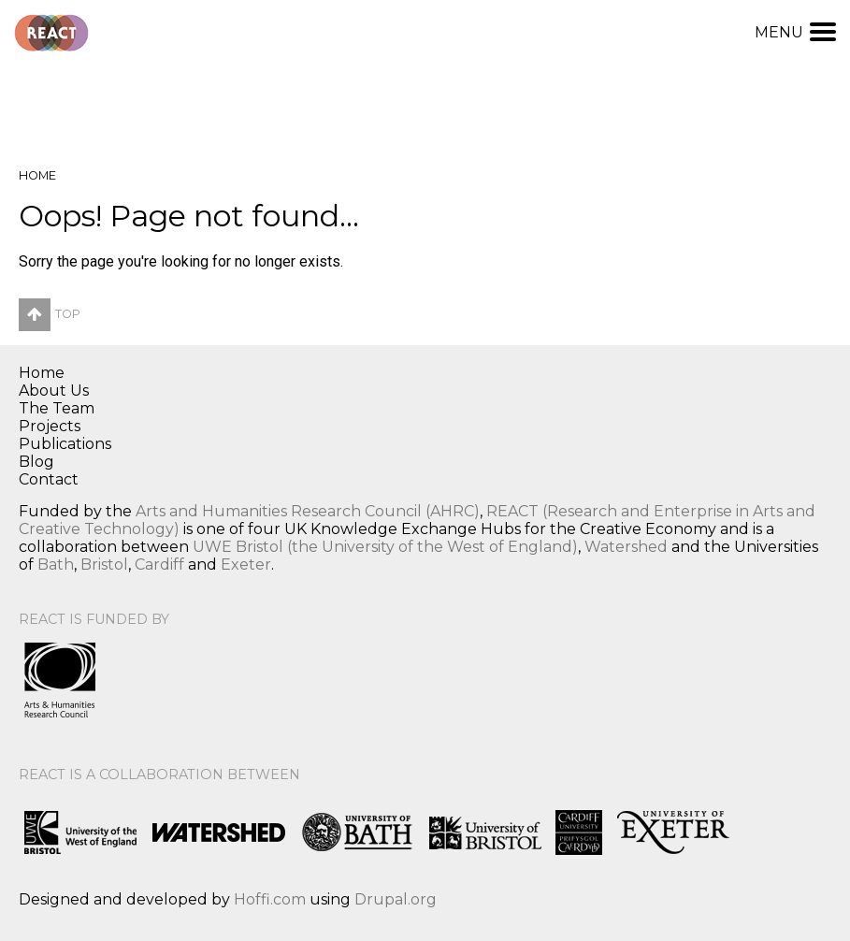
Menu (795, 32)
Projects (49, 426)
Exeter (246, 564)
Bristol (104, 564)
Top (49, 314)
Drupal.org (395, 899)
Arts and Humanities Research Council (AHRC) (308, 511)
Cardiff (159, 564)
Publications (65, 444)
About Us (54, 390)
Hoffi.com (270, 899)
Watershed (626, 547)
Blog (36, 461)
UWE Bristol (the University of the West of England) (385, 547)
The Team (56, 408)
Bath (55, 564)
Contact (49, 479)
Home (37, 175)
